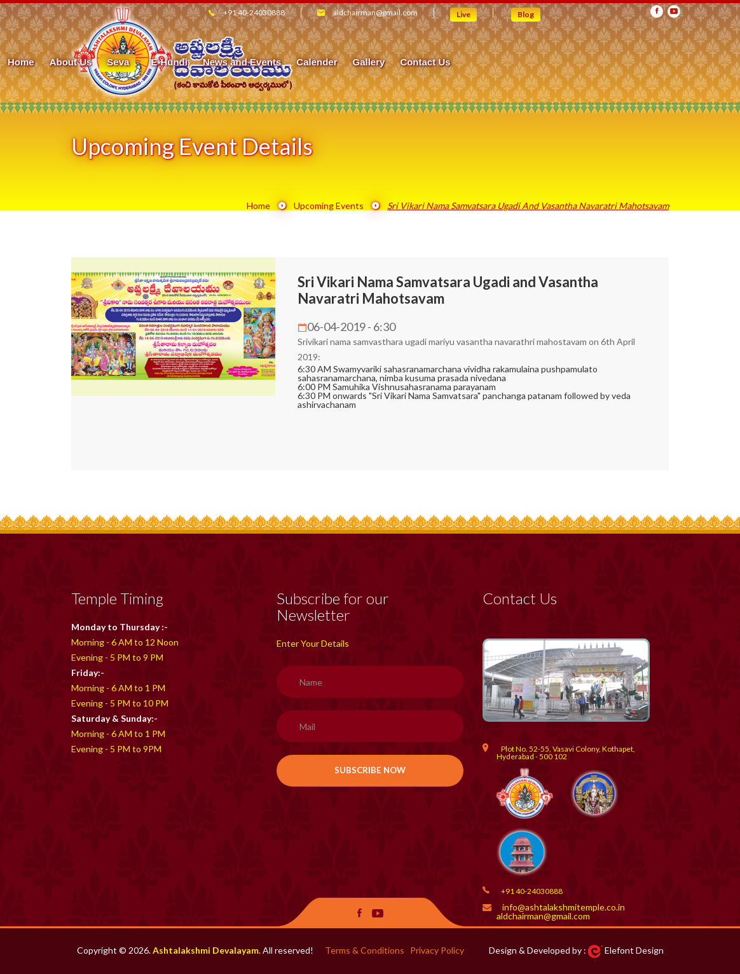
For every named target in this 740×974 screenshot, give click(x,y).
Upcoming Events (329, 205)
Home (243, 62)
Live (463, 14)
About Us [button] (292, 62)
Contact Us (647, 62)
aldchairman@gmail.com (375, 12)
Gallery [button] (591, 62)
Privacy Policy (437, 950)
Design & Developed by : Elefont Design (576, 950)
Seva (340, 62)
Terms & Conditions (364, 950)
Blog (525, 14)
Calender (538, 62)
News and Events (464, 62)
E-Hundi (391, 62)
